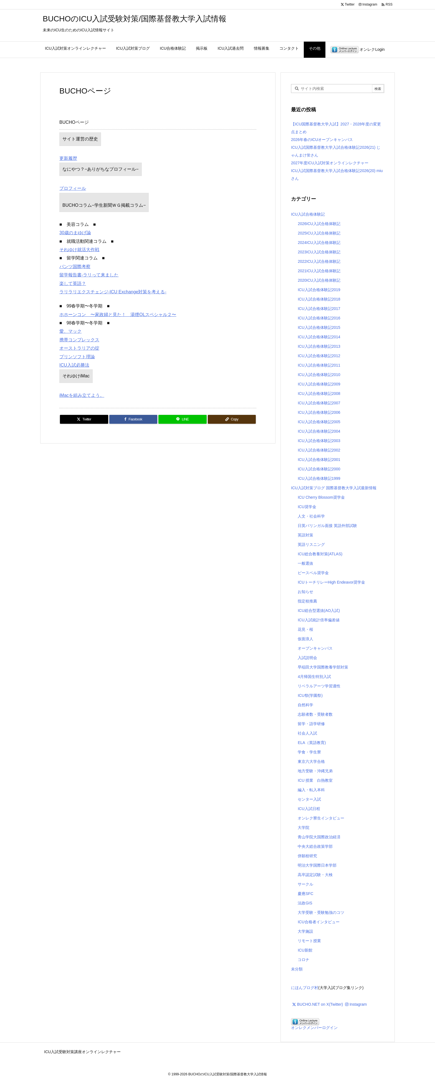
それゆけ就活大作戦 (79, 249)
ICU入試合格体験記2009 (319, 384)
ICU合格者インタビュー (318, 922)
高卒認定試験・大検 (315, 874)
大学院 (303, 827)
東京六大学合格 (311, 761)
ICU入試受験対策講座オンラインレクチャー (82, 1052)
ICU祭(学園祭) (310, 695)
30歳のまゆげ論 (75, 232)
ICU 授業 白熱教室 (315, 780)
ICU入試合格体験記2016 (319, 318)
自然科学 (305, 705)
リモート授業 (309, 941)
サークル (305, 884)
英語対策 (305, 535)
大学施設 (305, 931)
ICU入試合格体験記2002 (319, 450)
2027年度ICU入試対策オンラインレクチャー (329, 163)
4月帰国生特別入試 (314, 676)
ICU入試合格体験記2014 (319, 337)
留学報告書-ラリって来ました (88, 275)
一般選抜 (305, 563)
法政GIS (305, 903)
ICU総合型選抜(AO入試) (319, 610)
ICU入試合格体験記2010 (319, 374)
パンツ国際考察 (74, 266)
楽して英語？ (72, 283)
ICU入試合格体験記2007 (319, 403)
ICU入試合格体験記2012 (319, 356)
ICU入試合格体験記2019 (319, 289)
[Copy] (232, 419)
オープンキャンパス (315, 648)
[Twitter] (84, 419)
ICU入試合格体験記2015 (319, 327)
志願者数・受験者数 (315, 714)
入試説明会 (307, 657)
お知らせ (305, 591)
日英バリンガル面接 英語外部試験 (327, 525)
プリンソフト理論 (77, 356)
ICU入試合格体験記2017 (319, 308)
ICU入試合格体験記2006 (319, 412)
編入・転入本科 (311, 790)
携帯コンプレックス (79, 339)
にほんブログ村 (304, 987)
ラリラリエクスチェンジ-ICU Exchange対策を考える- (112, 291)
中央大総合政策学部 (315, 846)
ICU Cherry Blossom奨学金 (321, 497)
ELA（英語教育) (312, 742)
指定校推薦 (307, 601)
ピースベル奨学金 (313, 573)
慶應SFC (305, 893)
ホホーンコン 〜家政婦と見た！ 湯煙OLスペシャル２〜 (117, 314)
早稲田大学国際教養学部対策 (323, 667)
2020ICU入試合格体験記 (319, 280)
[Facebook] (133, 419)
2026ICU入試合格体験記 (319, 223)
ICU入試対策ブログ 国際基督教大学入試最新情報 (333, 488)
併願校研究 (307, 856)
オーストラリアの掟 (79, 348)
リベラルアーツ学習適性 (319, 686)
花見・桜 (305, 629)
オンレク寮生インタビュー (321, 818)
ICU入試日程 (309, 808)
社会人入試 (307, 733)
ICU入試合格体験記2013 (319, 346)
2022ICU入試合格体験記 (319, 261)
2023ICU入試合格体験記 (319, 252)
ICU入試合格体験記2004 (319, 431)
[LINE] (182, 419)
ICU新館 (305, 950)
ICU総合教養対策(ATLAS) (320, 554)
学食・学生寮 (309, 752)
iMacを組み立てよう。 (81, 395)
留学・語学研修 (311, 724)
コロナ (303, 959)
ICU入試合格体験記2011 (319, 365)
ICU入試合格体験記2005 (319, 422)
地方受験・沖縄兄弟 (315, 771)
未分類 (297, 969)
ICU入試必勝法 (74, 365)
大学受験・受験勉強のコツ (321, 912)
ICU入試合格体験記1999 (319, 478)
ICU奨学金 (307, 507)
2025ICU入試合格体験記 (319, 233)
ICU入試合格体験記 (308, 214)
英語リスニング (311, 544)
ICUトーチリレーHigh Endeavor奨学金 (331, 582)
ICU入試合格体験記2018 (319, 299)
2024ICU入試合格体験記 (319, 242)
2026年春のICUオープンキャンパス (322, 139)
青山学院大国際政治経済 (319, 837)
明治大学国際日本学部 (317, 865)
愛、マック (70, 331)
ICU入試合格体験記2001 (319, 459)
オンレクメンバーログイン (314, 1027)
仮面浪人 (305, 639)
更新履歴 (68, 158)
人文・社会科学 (311, 516)
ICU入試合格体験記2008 (319, 393)
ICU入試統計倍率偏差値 (318, 620)
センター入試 (309, 799)
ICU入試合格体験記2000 (319, 469)
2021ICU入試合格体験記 (319, 271)
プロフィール (72, 188)
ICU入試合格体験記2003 (319, 440)
